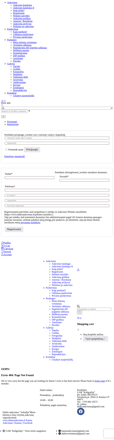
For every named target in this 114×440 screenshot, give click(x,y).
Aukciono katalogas (22, 5)
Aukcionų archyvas (22, 23)
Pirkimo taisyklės (21, 15)
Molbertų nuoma (21, 50)
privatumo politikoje (30, 222)
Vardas (8, 174)
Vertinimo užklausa (22, 45)
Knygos (16, 85)
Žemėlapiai (18, 87)
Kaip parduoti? (20, 31)
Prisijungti (32, 149)
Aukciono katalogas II (23, 8)
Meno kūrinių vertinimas (25, 42)
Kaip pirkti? (18, 10)
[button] (79, 318)
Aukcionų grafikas (22, 18)
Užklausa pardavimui (23, 34)
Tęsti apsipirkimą (95, 339)
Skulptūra (17, 74)
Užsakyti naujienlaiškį (23, 95)
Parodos (17, 61)
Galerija (11, 63)
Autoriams (18, 58)
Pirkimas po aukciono (23, 26)
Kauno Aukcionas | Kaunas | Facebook (18, 421)
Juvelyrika (18, 79)
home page (100, 381)
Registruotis (18, 13)
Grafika (16, 69)
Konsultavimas (20, 53)
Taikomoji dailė (20, 77)
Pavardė (64, 176)
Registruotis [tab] (13, 124)
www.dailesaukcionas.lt (14, 420)
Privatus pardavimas (22, 37)
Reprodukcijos (20, 90)
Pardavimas (12, 29)
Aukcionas (12, 2)
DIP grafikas (19, 55)
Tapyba (16, 66)
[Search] (79, 312)
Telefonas (10, 186)
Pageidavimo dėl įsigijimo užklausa (30, 47)
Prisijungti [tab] (12, 121)
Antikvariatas (19, 82)
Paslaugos (12, 39)
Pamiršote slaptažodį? (14, 156)
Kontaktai (11, 93)
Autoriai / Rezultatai (23, 21)
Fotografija (18, 71)
